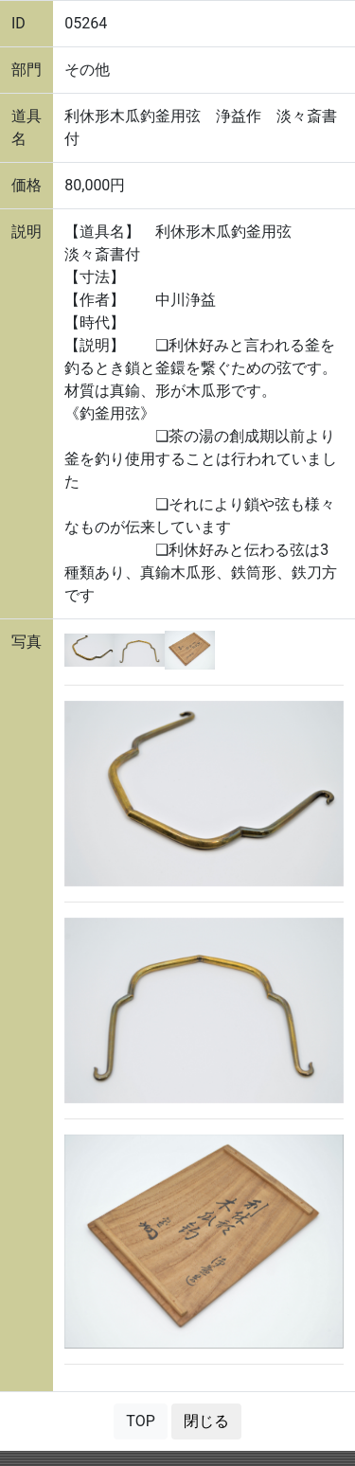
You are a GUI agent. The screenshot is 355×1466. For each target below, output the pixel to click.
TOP (140, 1421)
